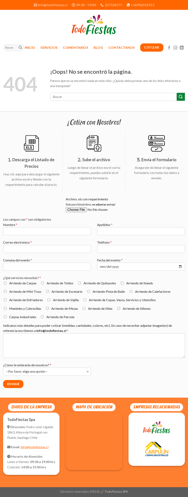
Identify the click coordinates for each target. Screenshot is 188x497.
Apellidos (141, 230)
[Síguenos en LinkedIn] (182, 47)
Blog (98, 47)
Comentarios (75, 47)
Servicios (49, 47)
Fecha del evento (141, 266)
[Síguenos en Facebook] (169, 47)
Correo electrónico (47, 248)
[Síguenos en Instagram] (175, 47)
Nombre (47, 230)
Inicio (30, 47)
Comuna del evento (47, 266)
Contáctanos (121, 47)
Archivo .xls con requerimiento (110, 206)
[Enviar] (20, 47)
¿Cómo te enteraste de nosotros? (47, 369)
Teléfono (141, 248)
